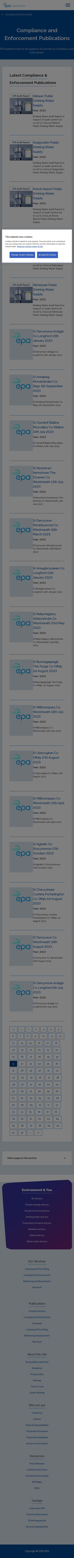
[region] (37, 246)
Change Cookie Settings (22, 255)
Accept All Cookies (47, 255)
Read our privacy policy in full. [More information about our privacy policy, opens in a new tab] (30, 246)
